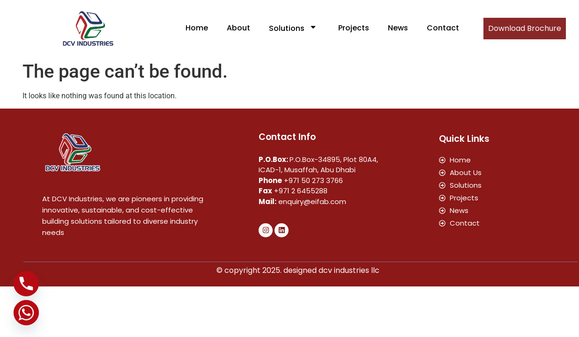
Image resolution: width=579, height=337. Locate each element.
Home (197, 27)
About (238, 27)
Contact (443, 27)
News (398, 27)
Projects (353, 27)
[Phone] (26, 283)
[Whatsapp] (26, 312)
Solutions (294, 28)
